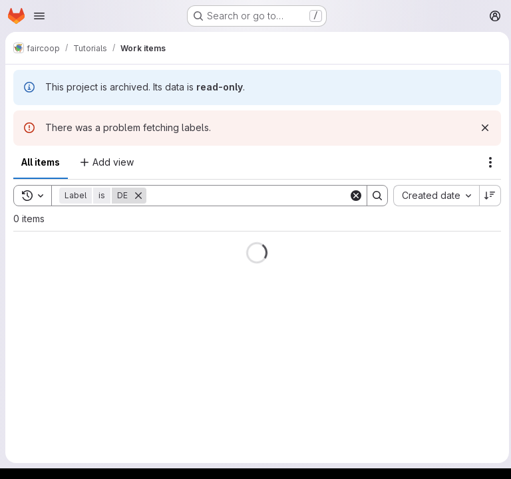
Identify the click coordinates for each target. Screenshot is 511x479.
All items (40, 162)
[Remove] (138, 196)
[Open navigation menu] (39, 16)
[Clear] (353, 196)
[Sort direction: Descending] (487, 195)
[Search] (246, 196)
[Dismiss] (482, 128)
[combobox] (433, 195)
